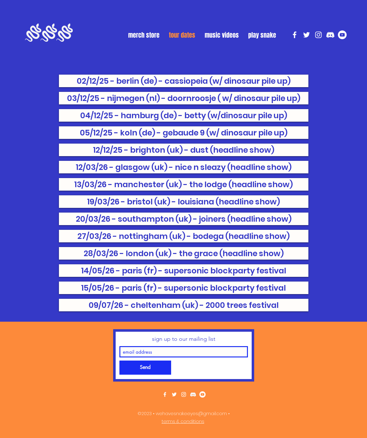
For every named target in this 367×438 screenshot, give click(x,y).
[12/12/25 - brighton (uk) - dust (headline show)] (183, 150)
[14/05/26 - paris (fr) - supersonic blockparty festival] (183, 270)
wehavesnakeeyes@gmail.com (191, 413)
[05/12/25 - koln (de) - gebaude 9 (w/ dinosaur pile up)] (183, 132)
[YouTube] (342, 34)
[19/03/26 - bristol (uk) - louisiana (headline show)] (183, 201)
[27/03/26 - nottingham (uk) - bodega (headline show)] (183, 236)
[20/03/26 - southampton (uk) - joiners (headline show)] (183, 219)
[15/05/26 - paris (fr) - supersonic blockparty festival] (183, 288)
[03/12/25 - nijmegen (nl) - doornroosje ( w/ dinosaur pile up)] (183, 98)
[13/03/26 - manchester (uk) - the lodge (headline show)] (183, 184)
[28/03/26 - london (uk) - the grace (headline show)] (183, 253)
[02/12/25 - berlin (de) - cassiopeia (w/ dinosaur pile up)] (183, 81)
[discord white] (330, 34)
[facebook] (294, 34)
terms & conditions (183, 421)
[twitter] (306, 34)
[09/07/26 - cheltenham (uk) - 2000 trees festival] (183, 305)
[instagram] (318, 34)
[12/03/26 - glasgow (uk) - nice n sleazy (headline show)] (183, 167)
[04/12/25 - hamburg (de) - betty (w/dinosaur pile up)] (183, 115)
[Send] (145, 368)
